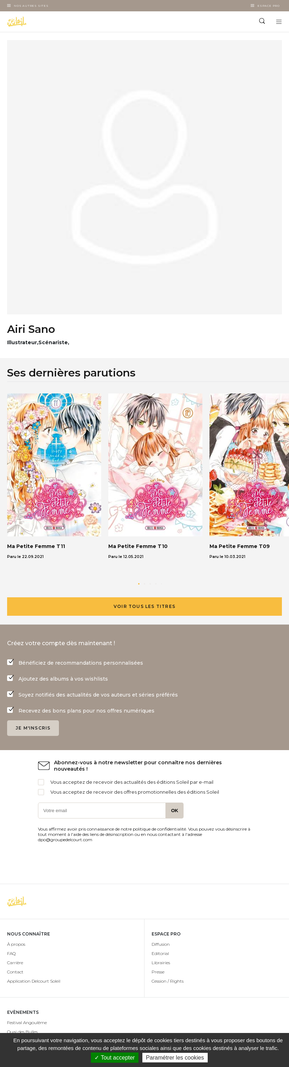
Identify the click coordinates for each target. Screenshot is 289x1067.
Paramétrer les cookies (175, 1058)
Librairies (161, 962)
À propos (16, 944)
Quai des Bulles (22, 1031)
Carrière (15, 962)
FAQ (11, 953)
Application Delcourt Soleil (33, 981)
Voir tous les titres (144, 606)
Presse (158, 971)
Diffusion (161, 944)
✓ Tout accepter (114, 1058)
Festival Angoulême (27, 1022)
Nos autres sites (31, 5)
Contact (15, 971)
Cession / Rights (168, 981)
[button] (138, 583)
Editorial (160, 953)
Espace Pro (268, 5)
